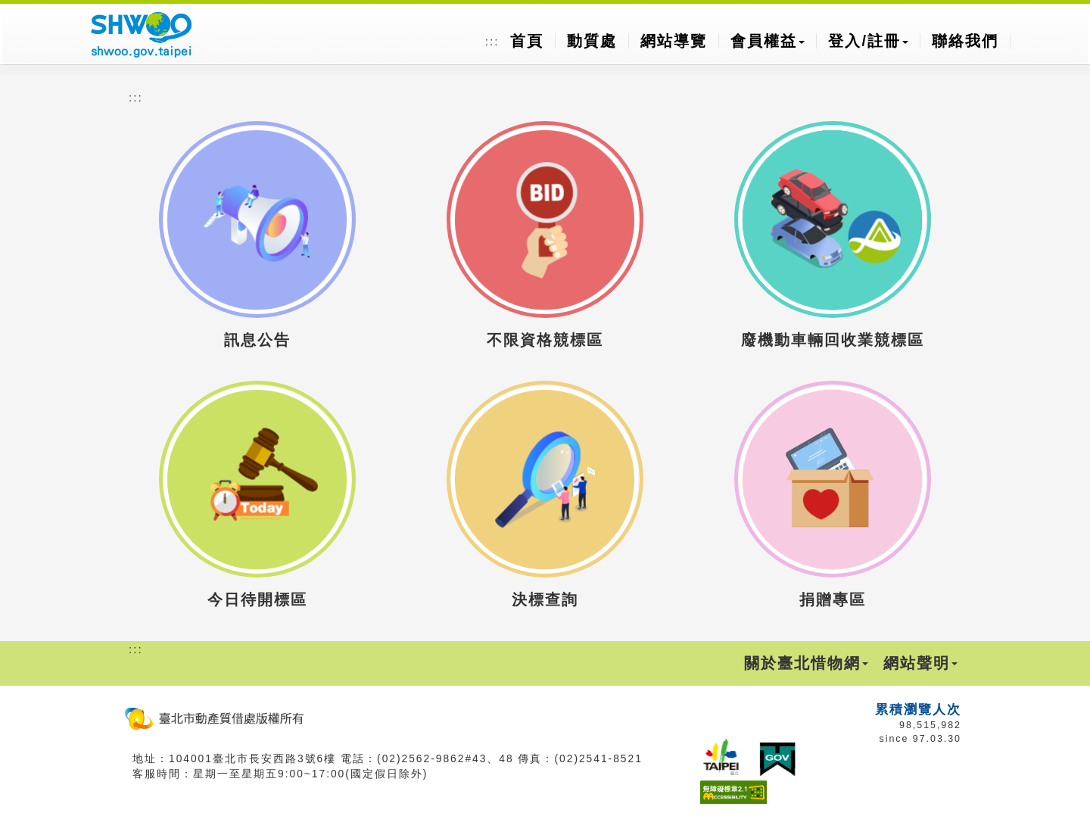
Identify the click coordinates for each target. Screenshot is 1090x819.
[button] (257, 219)
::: (492, 41)
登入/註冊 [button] (868, 40)
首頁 (526, 40)
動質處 (592, 40)
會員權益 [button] (767, 40)
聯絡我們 (965, 40)
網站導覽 (673, 40)
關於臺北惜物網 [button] (806, 663)
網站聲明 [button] (920, 663)
